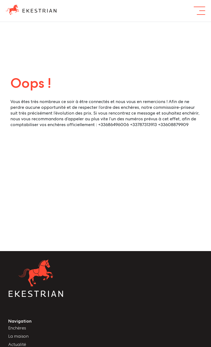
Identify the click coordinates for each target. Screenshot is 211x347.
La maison (18, 336)
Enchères (17, 328)
